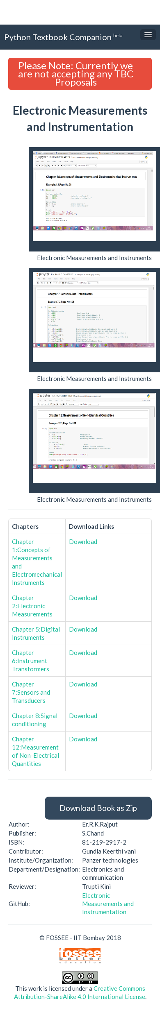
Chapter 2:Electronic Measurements (32, 606)
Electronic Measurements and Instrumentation (108, 903)
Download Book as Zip (98, 808)
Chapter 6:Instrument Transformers (30, 661)
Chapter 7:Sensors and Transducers (31, 692)
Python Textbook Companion (63, 36)
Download (83, 541)
